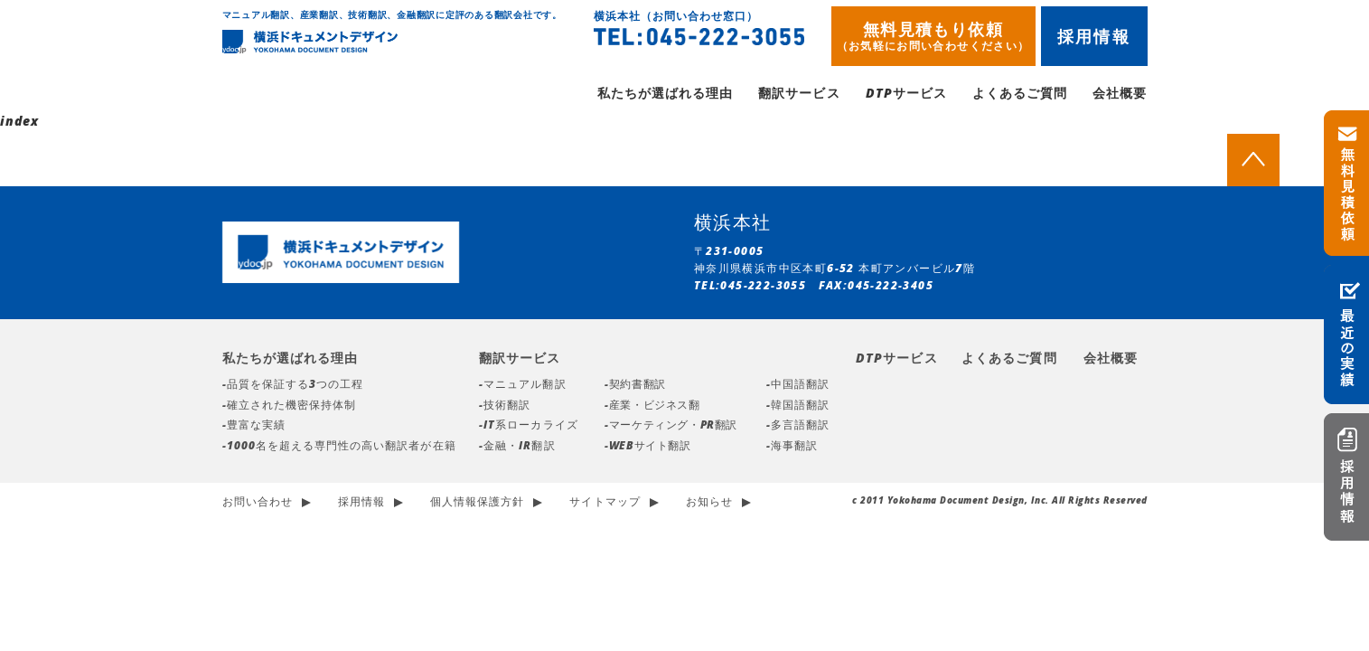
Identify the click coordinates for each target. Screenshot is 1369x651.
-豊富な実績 (254, 427)
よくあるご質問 (1019, 95)
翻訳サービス (798, 95)
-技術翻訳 (504, 407)
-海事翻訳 (792, 448)
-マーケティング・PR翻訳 (671, 427)
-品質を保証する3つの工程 (293, 386)
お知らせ (709, 504)
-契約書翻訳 (635, 386)
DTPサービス (906, 95)
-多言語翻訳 (798, 427)
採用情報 (1093, 36)
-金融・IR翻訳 (517, 448)
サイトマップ (604, 504)
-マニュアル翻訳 (522, 386)
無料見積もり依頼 (933, 35)
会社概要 (1119, 95)
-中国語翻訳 (798, 386)
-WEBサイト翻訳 (647, 448)
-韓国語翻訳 (798, 407)
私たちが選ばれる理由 (665, 95)
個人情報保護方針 (477, 504)
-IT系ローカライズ (528, 427)
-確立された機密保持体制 (289, 407)
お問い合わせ (257, 504)
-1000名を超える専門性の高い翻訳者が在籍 (339, 448)
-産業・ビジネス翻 (652, 407)
